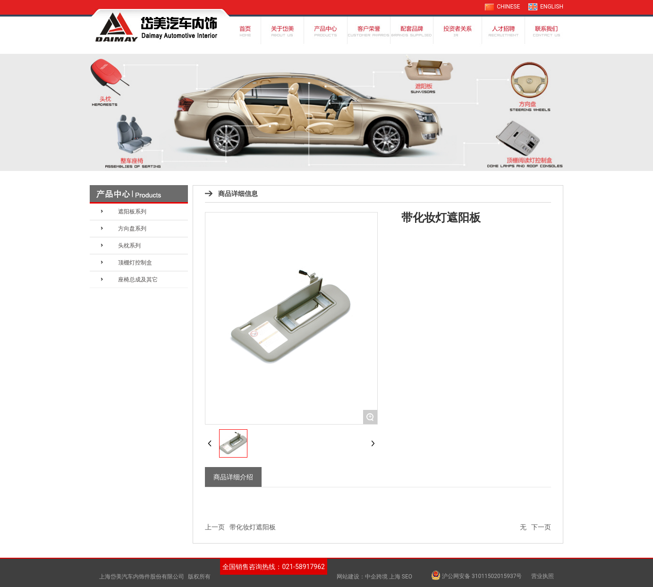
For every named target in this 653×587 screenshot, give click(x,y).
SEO (407, 576)
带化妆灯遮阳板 (252, 527)
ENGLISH (551, 6)
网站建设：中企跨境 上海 (369, 576)
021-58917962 (303, 566)
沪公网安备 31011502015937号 (476, 576)
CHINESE (508, 6)
